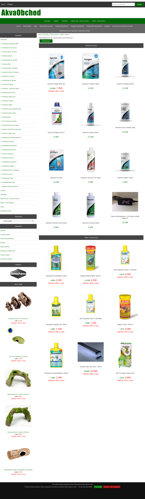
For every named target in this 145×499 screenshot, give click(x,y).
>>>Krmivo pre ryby (6, 174)
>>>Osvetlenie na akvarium (9, 48)
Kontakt (3, 242)
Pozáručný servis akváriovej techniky (122, 26)
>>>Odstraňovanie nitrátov (8, 113)
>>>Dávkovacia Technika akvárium (11, 137)
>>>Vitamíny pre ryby (7, 178)
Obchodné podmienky (7, 238)
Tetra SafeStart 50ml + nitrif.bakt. (90, 318)
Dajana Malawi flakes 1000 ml (90, 276)
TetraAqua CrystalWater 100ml (56, 276)
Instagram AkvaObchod (77, 26)
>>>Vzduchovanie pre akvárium (10, 125)
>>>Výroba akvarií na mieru (9, 52)
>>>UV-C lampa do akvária (8, 121)
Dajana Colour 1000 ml (125, 324)
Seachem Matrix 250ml (125, 178)
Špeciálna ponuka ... (7, 211)
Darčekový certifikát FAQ (8, 251)
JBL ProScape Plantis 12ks (125, 373)
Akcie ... (3, 207)
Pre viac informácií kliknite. (85, 486)
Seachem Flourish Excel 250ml (56, 223)
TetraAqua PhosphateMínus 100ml (56, 373)
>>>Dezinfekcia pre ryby (8, 182)
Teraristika (65, 21)
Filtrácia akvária (54, 34)
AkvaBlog (107, 26)
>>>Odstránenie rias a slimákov (10, 170)
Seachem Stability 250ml (125, 84)
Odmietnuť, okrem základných (112, 486)
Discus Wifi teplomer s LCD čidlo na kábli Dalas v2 (125, 217)
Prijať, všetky (98, 486)
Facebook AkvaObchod (61, 26)
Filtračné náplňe (64, 34)
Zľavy (35, 26)
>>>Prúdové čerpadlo (7, 84)
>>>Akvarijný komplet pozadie (9, 43)
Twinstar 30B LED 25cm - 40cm (91, 367)
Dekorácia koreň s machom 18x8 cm (18, 380)
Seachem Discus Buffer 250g (125, 127)
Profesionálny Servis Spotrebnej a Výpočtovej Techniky (74, 31)
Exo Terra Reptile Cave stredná (18, 342)
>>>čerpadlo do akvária (7, 76)
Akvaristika (46, 34)
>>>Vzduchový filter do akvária (10, 72)
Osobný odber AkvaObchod (94, 26)
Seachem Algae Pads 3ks (56, 84)
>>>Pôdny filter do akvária (8, 80)
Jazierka (56, 21)
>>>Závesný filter (6, 64)
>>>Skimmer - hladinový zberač (10, 88)
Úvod (2, 4)
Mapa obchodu (5, 246)
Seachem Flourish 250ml (90, 223)
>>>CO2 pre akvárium (7, 154)
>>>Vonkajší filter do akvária (9, 60)
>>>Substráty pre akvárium (8, 162)
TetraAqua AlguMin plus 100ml (56, 324)
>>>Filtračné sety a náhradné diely (11, 109)
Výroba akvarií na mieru (46, 26)
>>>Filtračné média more (8, 96)
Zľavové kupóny (5, 255)
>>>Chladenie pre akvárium (9, 145)
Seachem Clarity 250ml (91, 132)
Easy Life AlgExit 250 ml (56, 132)
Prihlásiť (10, 4)
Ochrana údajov (5, 234)
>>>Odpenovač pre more (8, 92)
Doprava (3, 230)
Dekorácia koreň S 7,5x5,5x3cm (18, 304)
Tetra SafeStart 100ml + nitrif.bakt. (125, 270)
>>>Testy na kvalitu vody (8, 133)
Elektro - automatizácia (98, 21)
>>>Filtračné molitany (7, 101)
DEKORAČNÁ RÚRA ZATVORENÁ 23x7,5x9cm (18, 456)
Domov (19, 26)
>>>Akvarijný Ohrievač (7, 141)
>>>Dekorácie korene (7, 158)
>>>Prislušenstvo (6, 117)
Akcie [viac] (18, 284)
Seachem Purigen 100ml (90, 84)
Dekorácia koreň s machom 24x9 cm (18, 418)
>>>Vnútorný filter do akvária (9, 68)
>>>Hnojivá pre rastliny (7, 166)
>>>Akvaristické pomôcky (8, 150)
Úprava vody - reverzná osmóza (80, 21)
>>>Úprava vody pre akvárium (9, 186)
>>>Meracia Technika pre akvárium (11, 129)
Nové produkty (27, 26)
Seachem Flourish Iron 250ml (91, 178)
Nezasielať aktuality (6, 259)
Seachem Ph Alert (56, 178)
